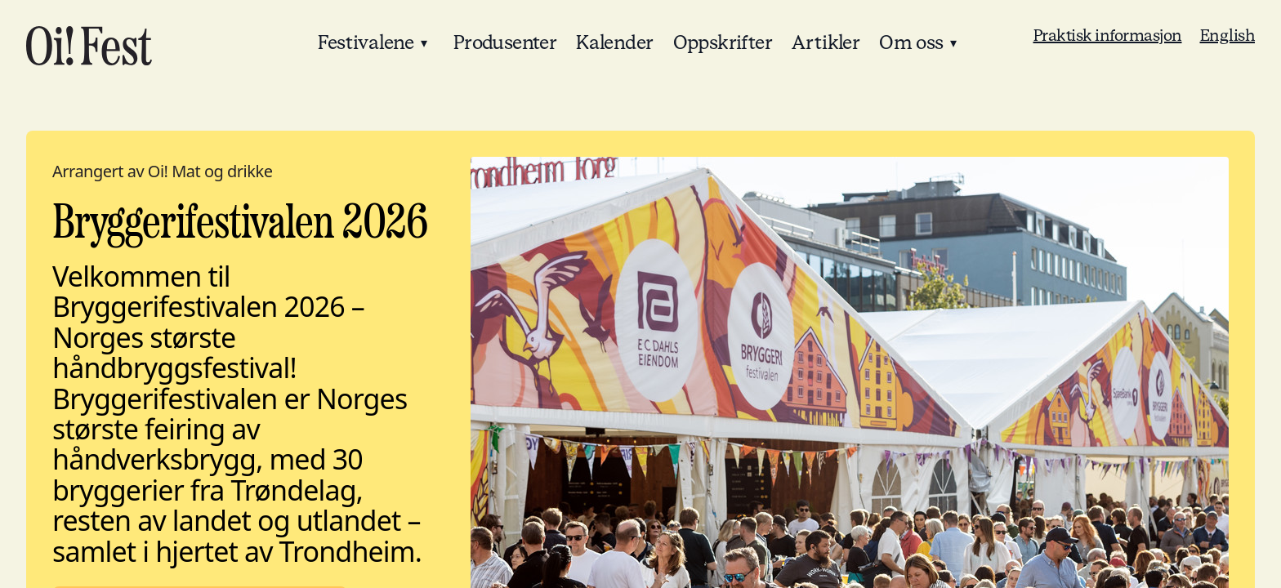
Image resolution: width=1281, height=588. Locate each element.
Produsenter (504, 43)
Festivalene (365, 43)
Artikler (825, 43)
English (1228, 36)
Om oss (911, 43)
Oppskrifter (722, 43)
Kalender (614, 43)
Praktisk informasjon (1107, 36)
